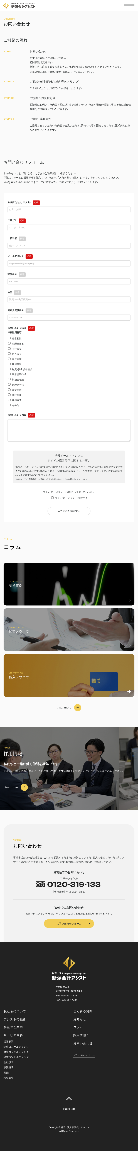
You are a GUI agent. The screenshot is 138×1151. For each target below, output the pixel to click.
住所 (14, 292)
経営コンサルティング (16, 1057)
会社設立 (9, 1062)
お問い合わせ (83, 1043)
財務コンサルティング (16, 1052)
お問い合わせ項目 (21, 328)
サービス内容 (13, 1035)
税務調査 (9, 1078)
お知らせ (79, 1019)
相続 (6, 1072)
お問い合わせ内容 (21, 415)
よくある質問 (83, 1011)
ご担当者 (17, 238)
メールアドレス (20, 256)
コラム (78, 1027)
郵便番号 (17, 274)
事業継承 (9, 1067)
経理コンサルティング (16, 1047)
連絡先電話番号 (20, 310)
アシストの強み (15, 1019)
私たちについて (15, 1011)
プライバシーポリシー (54, 492)
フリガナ (17, 220)
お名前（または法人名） (24, 202)
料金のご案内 (13, 1027)
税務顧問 (9, 1041)
